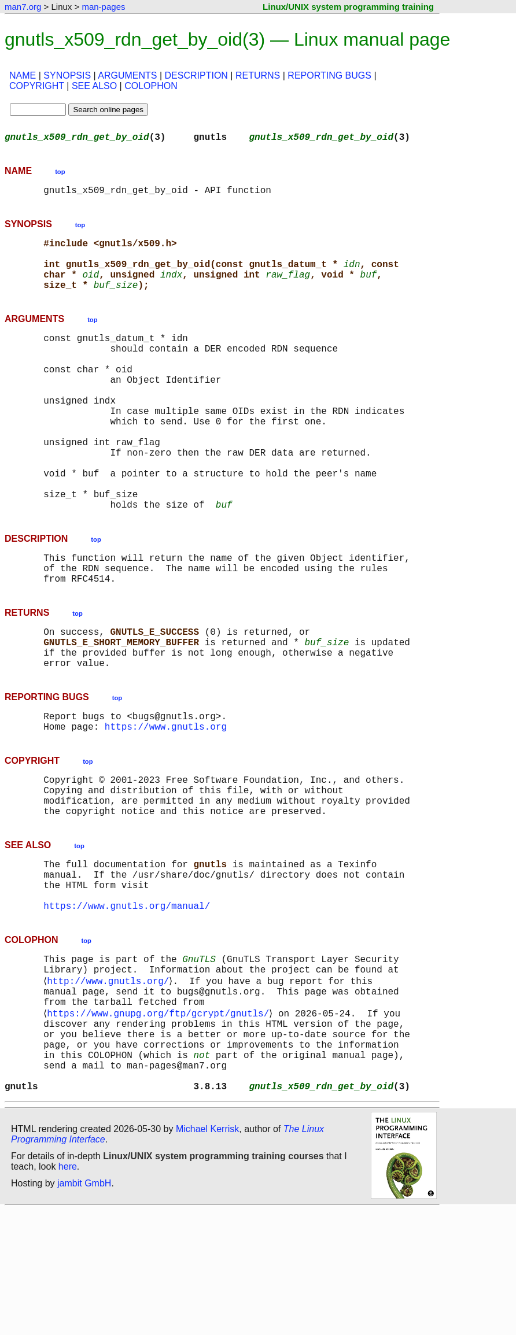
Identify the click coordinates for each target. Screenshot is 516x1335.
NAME (22, 75)
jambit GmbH (84, 1308)
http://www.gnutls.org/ (110, 1083)
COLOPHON (151, 86)
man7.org (23, 7)
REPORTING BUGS (329, 75)
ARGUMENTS (127, 75)
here (67, 1291)
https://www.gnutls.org (166, 802)
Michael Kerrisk (207, 1254)
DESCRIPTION (196, 75)
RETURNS (257, 75)
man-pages (103, 7)
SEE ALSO (94, 86)
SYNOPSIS (67, 75)
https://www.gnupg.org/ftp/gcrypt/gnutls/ (160, 1121)
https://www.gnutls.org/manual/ (126, 1002)
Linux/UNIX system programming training (348, 7)
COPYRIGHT (36, 86)
